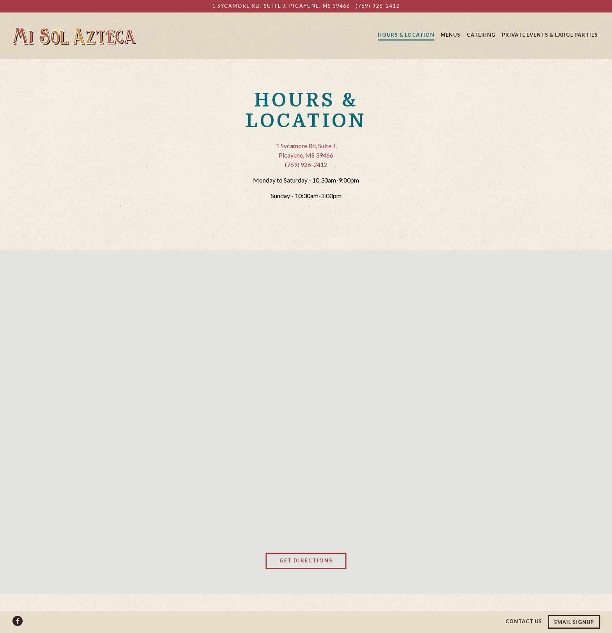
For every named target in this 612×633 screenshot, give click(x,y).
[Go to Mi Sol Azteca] (281, 6)
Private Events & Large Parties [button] (550, 35)
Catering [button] (481, 35)
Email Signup (574, 622)
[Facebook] (17, 621)
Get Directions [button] (306, 560)
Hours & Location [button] (406, 35)
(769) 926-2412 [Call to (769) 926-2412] (378, 6)
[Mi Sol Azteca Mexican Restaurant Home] (74, 35)
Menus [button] (451, 35)
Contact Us (523, 621)
